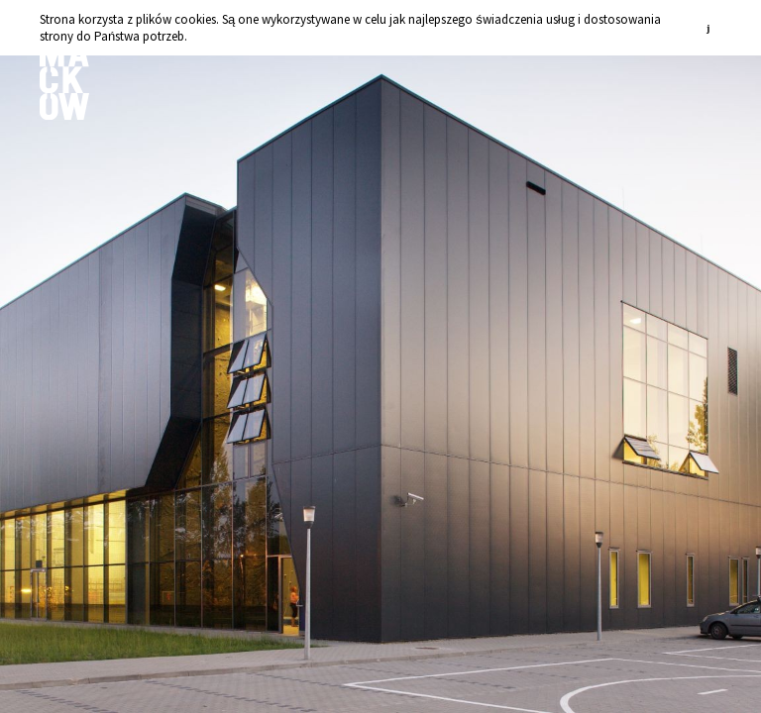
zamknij (711, 27)
